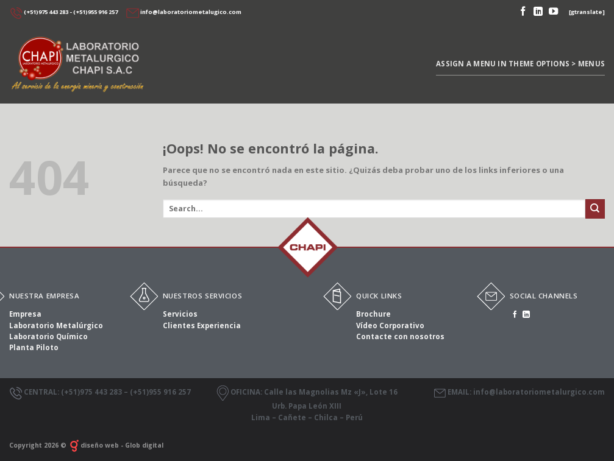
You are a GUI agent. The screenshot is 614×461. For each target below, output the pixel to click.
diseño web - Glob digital (115, 445)
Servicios (180, 313)
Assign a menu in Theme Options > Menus (520, 63)
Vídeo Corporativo (390, 325)
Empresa (25, 313)
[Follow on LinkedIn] (538, 12)
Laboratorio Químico (48, 336)
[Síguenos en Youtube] (553, 12)
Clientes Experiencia (202, 325)
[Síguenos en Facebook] (522, 12)
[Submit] (595, 209)
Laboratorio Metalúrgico (56, 325)
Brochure (373, 313)
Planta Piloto (34, 347)
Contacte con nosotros (400, 336)
